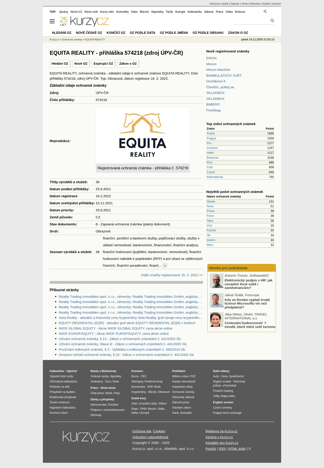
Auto (216, 376)
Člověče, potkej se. (220, 87)
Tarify (169, 11)
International (215, 177)
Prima (210, 211)
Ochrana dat (141, 431)
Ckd (209, 225)
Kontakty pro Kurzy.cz (222, 443)
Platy (117, 393)
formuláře (186, 412)
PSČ (193, 376)
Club (210, 167)
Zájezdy (235, 3)
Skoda (211, 201)
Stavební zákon (181, 407)
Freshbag (213, 110)
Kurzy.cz (54, 39)
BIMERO (213, 104)
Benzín (152, 408)
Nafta (161, 408)
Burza (134, 376)
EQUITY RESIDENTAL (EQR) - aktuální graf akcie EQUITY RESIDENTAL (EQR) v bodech (127, 323)
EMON (211, 58)
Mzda (109, 393)
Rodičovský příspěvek (63, 397)
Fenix (210, 215)
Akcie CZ (76, 11)
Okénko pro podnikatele (228, 268)
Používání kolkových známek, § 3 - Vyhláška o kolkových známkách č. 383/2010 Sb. (122, 349)
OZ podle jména (174, 32)
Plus (209, 162)
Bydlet (266, 3)
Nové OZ (81, 63)
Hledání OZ (60, 63)
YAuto (244, 3)
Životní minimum (60, 402)
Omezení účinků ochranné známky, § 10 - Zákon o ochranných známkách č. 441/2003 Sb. (126, 355)
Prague (211, 138)
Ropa (134, 408)
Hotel (210, 152)
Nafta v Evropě (140, 412)
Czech (211, 172)
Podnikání (178, 371)
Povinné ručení (59, 412)
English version (223, 402)
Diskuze (240, 11)
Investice (137, 371)
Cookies (159, 431)
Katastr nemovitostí (184, 381)
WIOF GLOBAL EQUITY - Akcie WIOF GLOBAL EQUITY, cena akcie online (115, 328)
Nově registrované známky (227, 51)
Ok (209, 235)
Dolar (116, 381)
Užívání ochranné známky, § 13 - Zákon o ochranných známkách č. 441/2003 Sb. (120, 339)
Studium (276, 3)
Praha (211, 133)
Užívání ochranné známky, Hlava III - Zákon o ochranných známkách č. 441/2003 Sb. (123, 344)
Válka (229, 11)
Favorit (211, 230)
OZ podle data (142, 32)
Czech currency (222, 407)
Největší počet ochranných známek (234, 192)
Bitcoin (144, 11)
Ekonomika (138, 386)
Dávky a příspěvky (102, 399)
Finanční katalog (223, 390)
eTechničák (229, 385)
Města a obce (180, 376)
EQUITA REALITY (95, 39)
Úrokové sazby (99, 376)
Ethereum (164, 392)
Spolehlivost (236, 376)
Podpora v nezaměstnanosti (107, 409)
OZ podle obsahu (208, 32)
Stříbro (162, 403)
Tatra (210, 220)
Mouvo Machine (218, 69)
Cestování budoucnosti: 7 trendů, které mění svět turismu (250, 325)
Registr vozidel (222, 381)
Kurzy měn (107, 11)
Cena (224, 376)
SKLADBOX (215, 93)
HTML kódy (237, 449)
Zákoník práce (180, 402)
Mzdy (157, 386)
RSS (222, 449)
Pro (209, 143)
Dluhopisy (137, 381)
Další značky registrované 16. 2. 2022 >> (172, 275)
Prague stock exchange (227, 412)
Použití (211, 449)
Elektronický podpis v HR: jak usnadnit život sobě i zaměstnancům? (248, 284)
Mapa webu (228, 396)
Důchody (96, 415)
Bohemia (212, 157)
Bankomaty (109, 371)
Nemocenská (98, 404)
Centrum (212, 148)
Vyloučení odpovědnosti (150, 437)
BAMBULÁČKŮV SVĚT (224, 75)
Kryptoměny (138, 392)
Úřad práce (97, 393)
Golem (211, 240)
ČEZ (143, 376)
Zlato (134, 11)
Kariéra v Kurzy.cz (219, 437)
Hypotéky (157, 11)
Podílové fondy (153, 381)
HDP (150, 386)
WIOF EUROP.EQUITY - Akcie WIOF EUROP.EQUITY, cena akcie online (114, 333)
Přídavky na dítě (59, 386)
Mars (210, 244)
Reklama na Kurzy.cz (222, 431)
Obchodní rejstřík (219, 3)
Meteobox (255, 3)
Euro (108, 381)
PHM (143, 408)
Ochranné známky (72, 39)
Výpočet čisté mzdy (61, 376)
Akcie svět (91, 11)
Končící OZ (116, 32)
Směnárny (97, 381)
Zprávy (63, 11)
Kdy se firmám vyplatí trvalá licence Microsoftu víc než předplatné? (247, 303)
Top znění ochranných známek (230, 124)
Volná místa (107, 387)
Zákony (209, 11)
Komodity (122, 11)
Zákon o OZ (128, 63)
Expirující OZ (103, 63)
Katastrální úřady (182, 386)
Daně (175, 412)
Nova (210, 206)
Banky (95, 371)
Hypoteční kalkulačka (62, 407)
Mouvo (211, 64)
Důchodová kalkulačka (63, 381)
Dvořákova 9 (215, 81)
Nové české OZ (89, 32)
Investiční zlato (148, 403)
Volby (216, 396)
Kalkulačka (195, 11)
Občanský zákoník (183, 397)
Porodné (113, 404)
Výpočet (71, 371)
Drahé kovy (138, 398)
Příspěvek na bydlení (62, 392)
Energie (180, 11)
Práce (219, 11)
